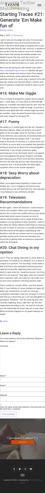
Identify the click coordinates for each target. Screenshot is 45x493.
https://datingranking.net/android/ (14, 70)
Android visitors (6, 30)
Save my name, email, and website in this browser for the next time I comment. (22, 408)
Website (3, 395)
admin (5, 321)
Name (3, 376)
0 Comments (17, 35)
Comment (4, 346)
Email (3, 385)
